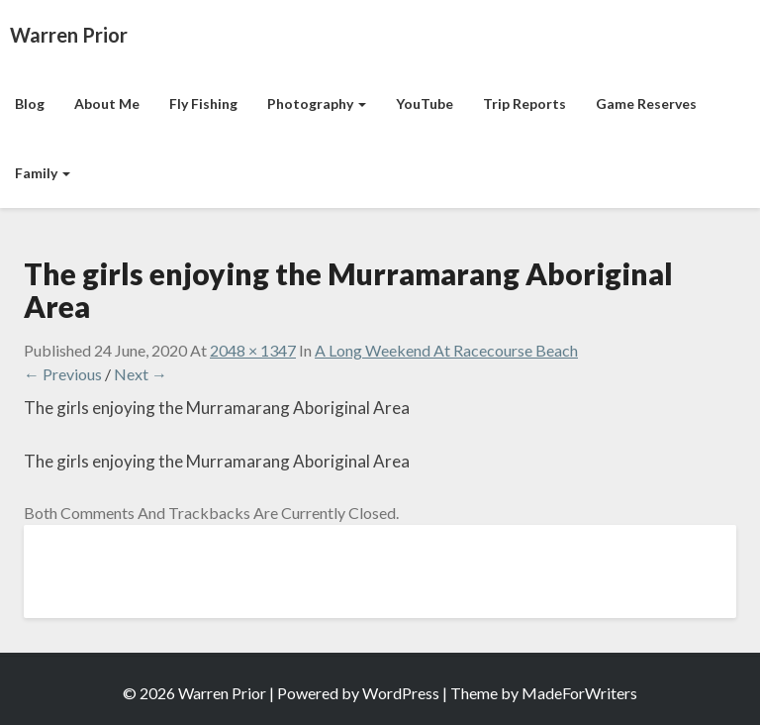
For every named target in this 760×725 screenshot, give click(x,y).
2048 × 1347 (253, 350)
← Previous (63, 373)
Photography (316, 103)
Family (42, 172)
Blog (30, 103)
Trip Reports (524, 103)
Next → (140, 373)
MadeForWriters (579, 692)
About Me (107, 103)
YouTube (424, 103)
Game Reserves (646, 103)
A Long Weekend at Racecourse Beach (446, 350)
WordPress (400, 692)
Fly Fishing (203, 103)
